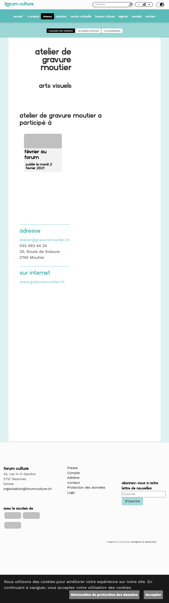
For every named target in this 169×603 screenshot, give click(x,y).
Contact (150, 16)
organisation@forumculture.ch (27, 489)
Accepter (153, 595)
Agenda (123, 16)
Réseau (47, 16)
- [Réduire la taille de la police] (139, 4)
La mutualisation (112, 31)
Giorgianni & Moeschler (143, 541)
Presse (72, 468)
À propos (33, 16)
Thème (160, 4)
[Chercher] (110, 4)
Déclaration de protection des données (104, 595)
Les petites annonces (88, 31)
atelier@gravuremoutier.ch (45, 239)
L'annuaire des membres (61, 31)
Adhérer (73, 478)
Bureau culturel (105, 16)
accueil (18, 16)
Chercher (130, 4)
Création (61, 16)
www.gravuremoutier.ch (42, 281)
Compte (137, 16)
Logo (71, 492)
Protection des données (86, 487)
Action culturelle (81, 16)
